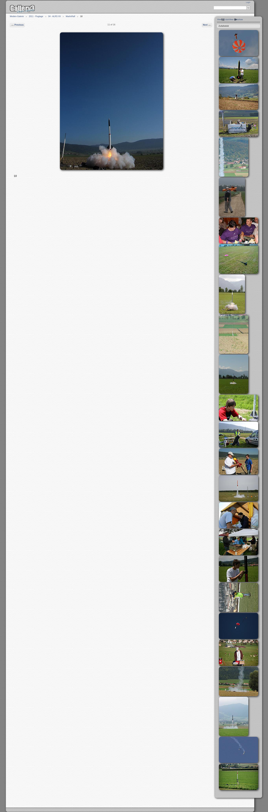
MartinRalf (70, 16)
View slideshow (236, 19)
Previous (17, 25)
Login (248, 2)
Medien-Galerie (17, 16)
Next (207, 25)
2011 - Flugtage (36, 16)
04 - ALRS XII (54, 16)
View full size (223, 19)
